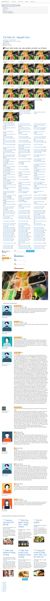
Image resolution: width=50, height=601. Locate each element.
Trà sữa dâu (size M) (7, 235)
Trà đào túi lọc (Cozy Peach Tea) (9, 184)
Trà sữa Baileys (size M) (8, 227)
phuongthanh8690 (7, 316)
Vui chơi (4, 587)
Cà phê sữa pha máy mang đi (9, 152)
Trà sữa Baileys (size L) (38, 235)
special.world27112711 (6, 364)
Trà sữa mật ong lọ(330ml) (23, 142)
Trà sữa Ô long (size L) (38, 240)
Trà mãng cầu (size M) (7, 215)
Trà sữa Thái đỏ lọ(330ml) (23, 138)
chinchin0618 (6, 474)
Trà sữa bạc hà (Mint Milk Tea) (9, 134)
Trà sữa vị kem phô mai (23, 151)
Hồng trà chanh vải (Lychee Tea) (40, 184)
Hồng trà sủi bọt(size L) (23, 213)
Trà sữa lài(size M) (22, 230)
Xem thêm (25, 579)
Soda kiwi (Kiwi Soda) (38, 199)
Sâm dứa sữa (21, 166)
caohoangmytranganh (7, 561)
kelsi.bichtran (6, 347)
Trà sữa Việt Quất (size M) (23, 232)
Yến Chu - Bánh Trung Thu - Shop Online (23, 523)
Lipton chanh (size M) (38, 215)
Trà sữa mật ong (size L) (23, 239)
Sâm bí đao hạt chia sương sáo (9, 142)
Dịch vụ (4, 591)
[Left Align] (3, 258)
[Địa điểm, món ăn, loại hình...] (8, 5)
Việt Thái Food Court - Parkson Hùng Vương (24, 553)
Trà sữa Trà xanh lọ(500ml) (39, 149)
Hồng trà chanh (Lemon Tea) (24, 131)
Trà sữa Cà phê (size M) (38, 239)
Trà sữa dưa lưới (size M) (8, 231)
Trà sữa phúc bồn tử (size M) (24, 243)
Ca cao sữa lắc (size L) (7, 239)
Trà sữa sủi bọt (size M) (23, 210)
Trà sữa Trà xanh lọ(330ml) (8, 149)
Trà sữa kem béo (21, 179)
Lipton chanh (36, 100)
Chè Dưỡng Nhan (21, 223)
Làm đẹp (4, 586)
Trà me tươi (5, 217)
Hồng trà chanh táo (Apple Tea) (24, 184)
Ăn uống (4, 582)
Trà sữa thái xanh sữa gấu (23, 218)
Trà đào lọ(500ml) (6, 151)
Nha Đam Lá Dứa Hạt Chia (8, 223)
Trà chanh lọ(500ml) (22, 140)
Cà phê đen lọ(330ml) (38, 151)
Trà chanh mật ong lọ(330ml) (9, 138)
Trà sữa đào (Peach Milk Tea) (9, 174)
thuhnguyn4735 (21, 562)
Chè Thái (20, 208)
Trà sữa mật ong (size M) (8, 228)
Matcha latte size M (22, 221)
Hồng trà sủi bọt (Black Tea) (39, 131)
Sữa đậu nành (36, 152)
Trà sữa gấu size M (7, 210)
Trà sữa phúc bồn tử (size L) (24, 248)
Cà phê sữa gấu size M (7, 221)
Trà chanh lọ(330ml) (22, 136)
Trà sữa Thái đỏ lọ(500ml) (8, 144)
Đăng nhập (32, 1)
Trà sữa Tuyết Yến (37, 179)
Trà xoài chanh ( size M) (23, 206)
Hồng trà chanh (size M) (38, 210)
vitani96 (35, 562)
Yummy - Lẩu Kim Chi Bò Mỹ (8, 522)
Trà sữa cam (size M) (22, 237)
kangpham (20, 532)
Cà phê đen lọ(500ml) (22, 149)
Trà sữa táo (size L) (7, 246)
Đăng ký (26, 1)
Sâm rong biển (37, 223)
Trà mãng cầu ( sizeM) (7, 206)
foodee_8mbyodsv (7, 494)
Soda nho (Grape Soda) (38, 197)
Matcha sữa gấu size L (22, 217)
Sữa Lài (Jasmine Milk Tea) (8, 164)
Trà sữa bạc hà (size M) (38, 211)
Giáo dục (4, 590)
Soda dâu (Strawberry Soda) (8, 201)
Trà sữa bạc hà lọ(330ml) (39, 136)
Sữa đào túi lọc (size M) (8, 234)
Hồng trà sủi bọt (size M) (8, 211)
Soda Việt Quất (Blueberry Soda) (25, 195)
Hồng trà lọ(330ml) (37, 140)
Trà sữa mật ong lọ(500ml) (39, 142)
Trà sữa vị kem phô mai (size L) (40, 221)
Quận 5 (14, 41)
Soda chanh (20, 201)
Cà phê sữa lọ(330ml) (38, 147)
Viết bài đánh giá (30, 251)
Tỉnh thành (13, 1)
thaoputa (5, 509)
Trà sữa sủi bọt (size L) (23, 211)
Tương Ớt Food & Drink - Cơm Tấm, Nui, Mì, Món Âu (40, 553)
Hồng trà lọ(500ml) (6, 136)
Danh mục (20, 1)
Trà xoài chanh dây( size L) (39, 204)
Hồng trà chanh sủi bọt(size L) (9, 213)
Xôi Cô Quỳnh (38, 521)
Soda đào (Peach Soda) (23, 197)
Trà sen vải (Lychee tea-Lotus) (24, 182)
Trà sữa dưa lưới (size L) (39, 245)
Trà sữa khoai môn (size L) (8, 243)
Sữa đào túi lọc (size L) (38, 248)
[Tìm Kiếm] (18, 5)
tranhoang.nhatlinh (7, 332)
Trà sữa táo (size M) (22, 235)
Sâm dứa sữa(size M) (7, 232)
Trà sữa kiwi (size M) (7, 240)
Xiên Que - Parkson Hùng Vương (9, 552)
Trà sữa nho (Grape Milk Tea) (40, 166)
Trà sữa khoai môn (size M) (23, 236)
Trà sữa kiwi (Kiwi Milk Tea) (39, 174)
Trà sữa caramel (21, 169)
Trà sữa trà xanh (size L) (23, 245)
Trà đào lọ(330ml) (37, 144)
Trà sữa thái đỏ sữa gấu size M (40, 218)
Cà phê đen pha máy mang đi (24, 152)
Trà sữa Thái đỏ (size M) (39, 224)
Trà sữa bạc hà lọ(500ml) (8, 140)
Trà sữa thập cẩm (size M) (8, 230)
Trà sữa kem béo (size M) (8, 236)
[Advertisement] (25, 24)
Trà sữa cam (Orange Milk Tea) (9, 177)
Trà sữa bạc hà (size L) (23, 215)
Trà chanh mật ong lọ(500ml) (39, 138)
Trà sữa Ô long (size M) (38, 232)
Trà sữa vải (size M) (38, 234)
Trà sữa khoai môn (37, 161)
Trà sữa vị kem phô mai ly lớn (9, 147)
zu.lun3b (4, 530)
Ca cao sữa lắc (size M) (23, 227)
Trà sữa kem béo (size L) (23, 246)
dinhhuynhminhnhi (7, 442)
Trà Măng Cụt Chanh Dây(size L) (9, 204)
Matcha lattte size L (7, 218)
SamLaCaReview (37, 528)
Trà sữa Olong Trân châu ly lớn (9, 127)
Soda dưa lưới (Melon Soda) (8, 199)
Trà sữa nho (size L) (38, 246)
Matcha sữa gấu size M (38, 217)
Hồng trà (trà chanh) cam (39, 191)
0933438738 (6, 42)
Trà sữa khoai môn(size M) (39, 230)
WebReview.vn (5, 1)
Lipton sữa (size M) (37, 227)
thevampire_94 (6, 411)
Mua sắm (4, 588)
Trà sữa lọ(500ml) (37, 134)
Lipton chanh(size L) (7, 248)
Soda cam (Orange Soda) (39, 201)
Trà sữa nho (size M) (38, 231)
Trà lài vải (20, 164)
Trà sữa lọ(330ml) (21, 134)
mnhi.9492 (5, 451)
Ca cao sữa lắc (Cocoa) (23, 158)
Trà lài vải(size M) (21, 231)
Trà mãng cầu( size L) (38, 206)
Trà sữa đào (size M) (22, 234)
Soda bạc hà (5, 197)
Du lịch (4, 583)
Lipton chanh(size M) (38, 228)
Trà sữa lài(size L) (37, 236)
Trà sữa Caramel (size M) (39, 243)
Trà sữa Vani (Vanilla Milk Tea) (24, 174)
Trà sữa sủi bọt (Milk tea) (8, 131)
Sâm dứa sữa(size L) (7, 245)
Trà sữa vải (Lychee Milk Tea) (24, 171)
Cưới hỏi (4, 584)
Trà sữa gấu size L (37, 208)
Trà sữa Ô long (21, 177)
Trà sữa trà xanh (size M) (23, 228)
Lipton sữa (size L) (6, 237)
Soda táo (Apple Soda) (38, 195)
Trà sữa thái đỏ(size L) (38, 237)
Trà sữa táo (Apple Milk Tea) (39, 171)
